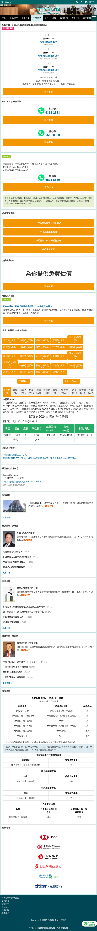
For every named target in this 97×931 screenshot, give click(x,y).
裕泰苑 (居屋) (26, 356)
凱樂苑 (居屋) (42, 340)
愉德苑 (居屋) (42, 365)
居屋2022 (38, 392)
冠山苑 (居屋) (26, 372)
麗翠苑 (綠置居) (75, 339)
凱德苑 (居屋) (75, 347)
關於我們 (87, 18)
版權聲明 (42, 928)
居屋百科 (23, 381)
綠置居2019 (82, 392)
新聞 (54, 18)
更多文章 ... (8, 573)
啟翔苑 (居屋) (75, 365)
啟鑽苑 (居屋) (9, 372)
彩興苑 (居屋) (58, 340)
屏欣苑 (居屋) (9, 340)
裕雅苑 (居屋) (26, 365)
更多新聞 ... (8, 517)
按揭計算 (5, 901)
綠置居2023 (23, 392)
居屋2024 (15, 392)
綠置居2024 (6, 392)
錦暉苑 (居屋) (58, 347)
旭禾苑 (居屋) (42, 347)
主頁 (4, 18)
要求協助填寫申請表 (10, 898)
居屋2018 (90, 392)
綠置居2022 (46, 392)
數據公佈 (64, 18)
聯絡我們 (5, 913)
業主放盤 (25, 18)
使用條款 (33, 928)
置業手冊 (75, 18)
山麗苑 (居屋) (58, 356)
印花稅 (4, 907)
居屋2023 (31, 392)
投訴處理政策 (62, 928)
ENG (10, 2)
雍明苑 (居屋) (9, 356)
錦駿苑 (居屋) (58, 365)
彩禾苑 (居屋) (42, 356)
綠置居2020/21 (65, 392)
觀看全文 (49, 506)
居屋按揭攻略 (70, 381)
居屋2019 (74, 392)
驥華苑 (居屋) (42, 372)
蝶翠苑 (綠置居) (75, 354)
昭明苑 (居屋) (58, 372)
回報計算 (5, 910)
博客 (46, 18)
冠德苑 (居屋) (9, 347)
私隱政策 (51, 928)
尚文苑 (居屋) (26, 347)
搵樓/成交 (14, 18)
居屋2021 (54, 392)
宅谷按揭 (37, 18)
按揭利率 (5, 904)
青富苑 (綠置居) (10, 364)
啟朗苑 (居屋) (26, 340)
